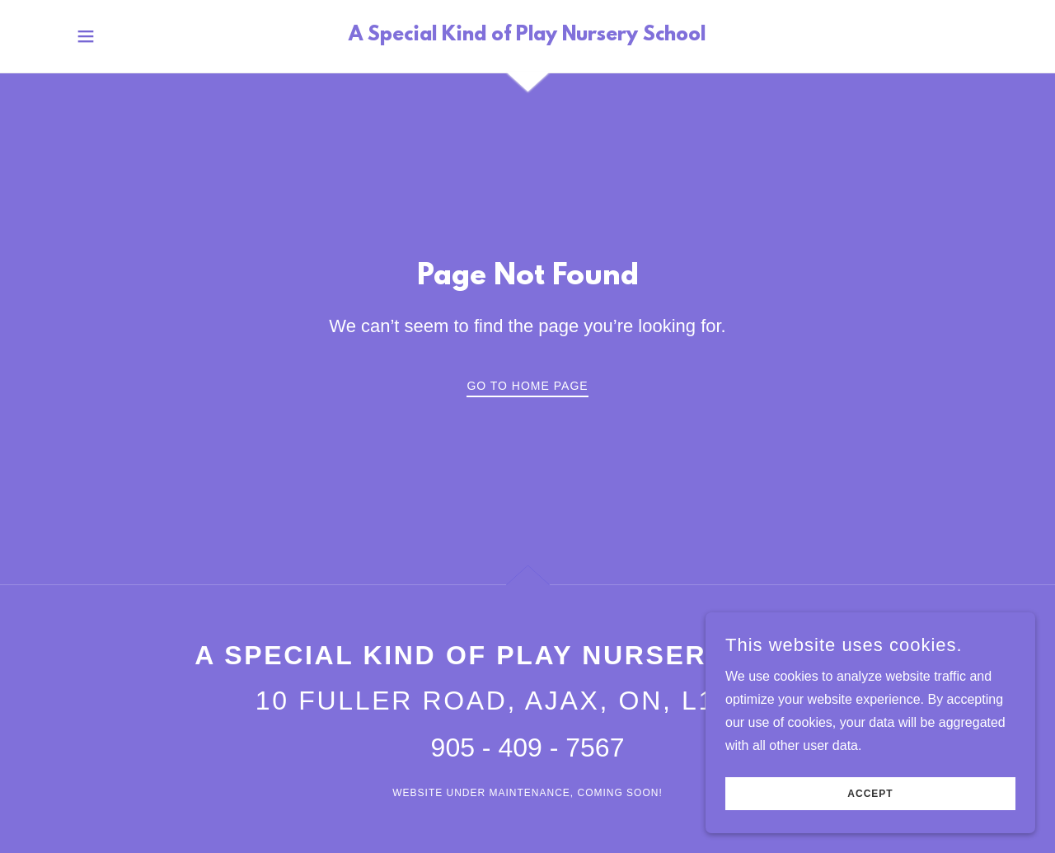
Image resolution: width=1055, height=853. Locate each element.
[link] (527, 36)
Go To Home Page (527, 385)
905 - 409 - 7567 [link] (528, 747)
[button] (85, 36)
